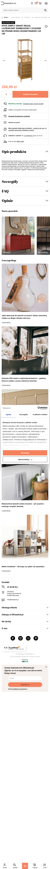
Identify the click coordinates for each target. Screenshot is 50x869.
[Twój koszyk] (40, 3)
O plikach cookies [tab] (40, 414)
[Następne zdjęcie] (45, 61)
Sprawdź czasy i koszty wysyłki (33, 104)
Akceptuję (25, 453)
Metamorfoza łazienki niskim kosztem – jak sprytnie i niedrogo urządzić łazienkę (23, 505)
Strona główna (15, 17)
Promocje (27, 17)
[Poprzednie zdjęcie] (4, 61)
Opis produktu (14, 151)
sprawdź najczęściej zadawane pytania (21, 130)
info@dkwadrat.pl (13, 599)
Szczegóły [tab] (23, 414)
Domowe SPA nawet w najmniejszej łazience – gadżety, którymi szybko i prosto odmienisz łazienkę (24, 379)
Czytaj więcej (6, 322)
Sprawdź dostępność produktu (19, 116)
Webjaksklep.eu (29, 654)
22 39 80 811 (28, 135)
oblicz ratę (20, 141)
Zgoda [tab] (8, 414)
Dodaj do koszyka (30, 94)
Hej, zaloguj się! (32, 3)
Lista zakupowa (37, 2)
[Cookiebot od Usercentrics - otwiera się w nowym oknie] (37, 408)
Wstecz (5, 18)
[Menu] (25, 866)
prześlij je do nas (38, 128)
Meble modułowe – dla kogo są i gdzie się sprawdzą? (23, 566)
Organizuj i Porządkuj (40, 17)
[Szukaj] (45, 10)
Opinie (7, 200)
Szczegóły (10, 181)
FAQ (5, 191)
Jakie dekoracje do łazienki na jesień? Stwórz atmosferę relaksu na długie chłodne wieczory (24, 317)
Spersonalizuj (25, 459)
